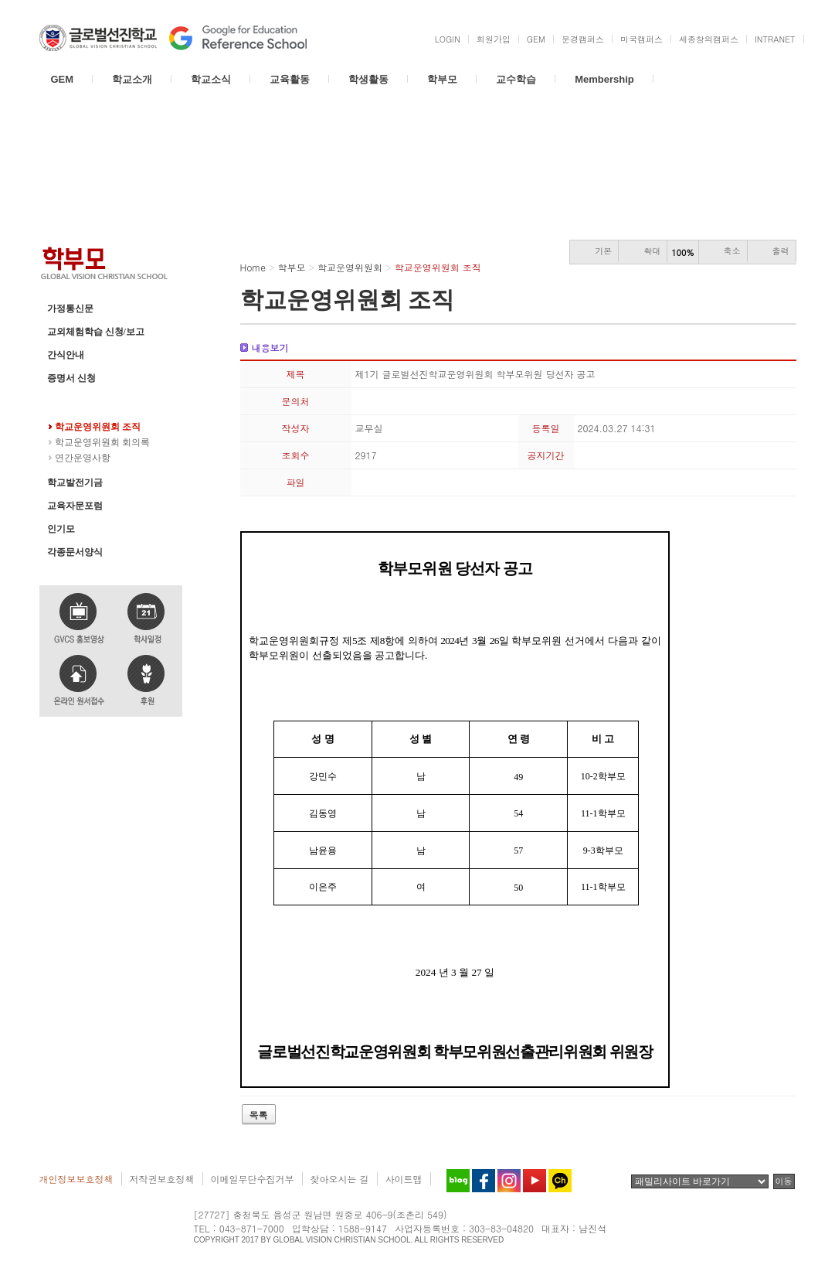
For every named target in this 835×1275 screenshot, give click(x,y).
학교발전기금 (75, 482)
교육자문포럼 (75, 505)
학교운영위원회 (79, 401)
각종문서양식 (75, 552)
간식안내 (65, 354)
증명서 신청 (71, 378)
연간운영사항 (82, 457)
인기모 (61, 528)
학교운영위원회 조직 (98, 426)
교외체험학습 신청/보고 (95, 331)
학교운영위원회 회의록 (102, 442)
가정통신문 (70, 308)
